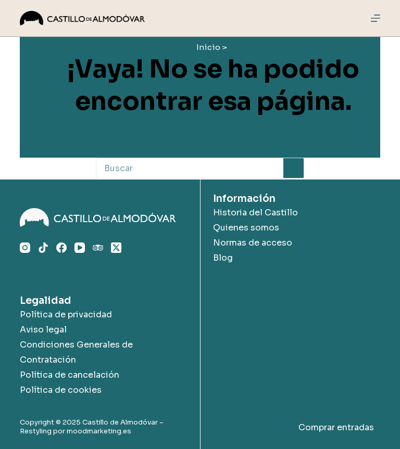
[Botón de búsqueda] (293, 168)
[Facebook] (61, 247)
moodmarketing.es (99, 431)
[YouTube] (79, 247)
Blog (223, 257)
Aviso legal (43, 329)
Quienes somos (246, 227)
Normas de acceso (252, 242)
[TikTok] (43, 247)
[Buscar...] (189, 168)
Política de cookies (61, 389)
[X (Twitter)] (116, 247)
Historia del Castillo (255, 212)
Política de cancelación (69, 374)
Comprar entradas (336, 427)
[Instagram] (25, 247)
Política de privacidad (66, 314)
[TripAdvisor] (98, 247)
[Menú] (375, 18)
